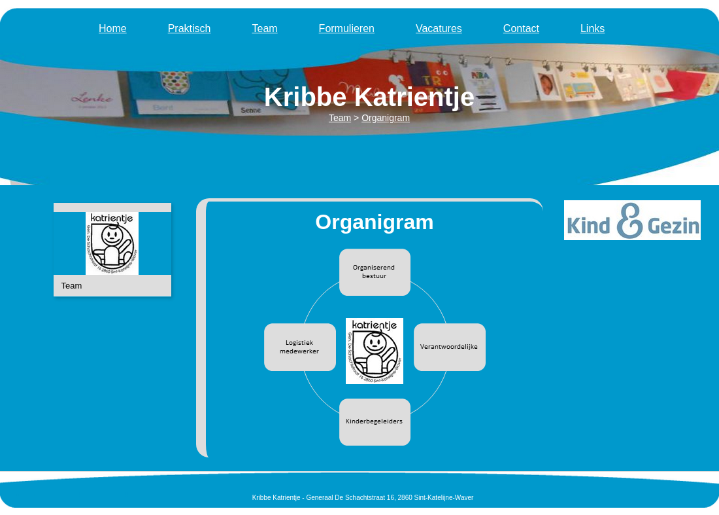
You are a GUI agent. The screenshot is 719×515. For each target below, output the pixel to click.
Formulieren (347, 28)
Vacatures (439, 28)
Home (113, 28)
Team (264, 28)
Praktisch (189, 28)
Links (592, 28)
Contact (521, 28)
